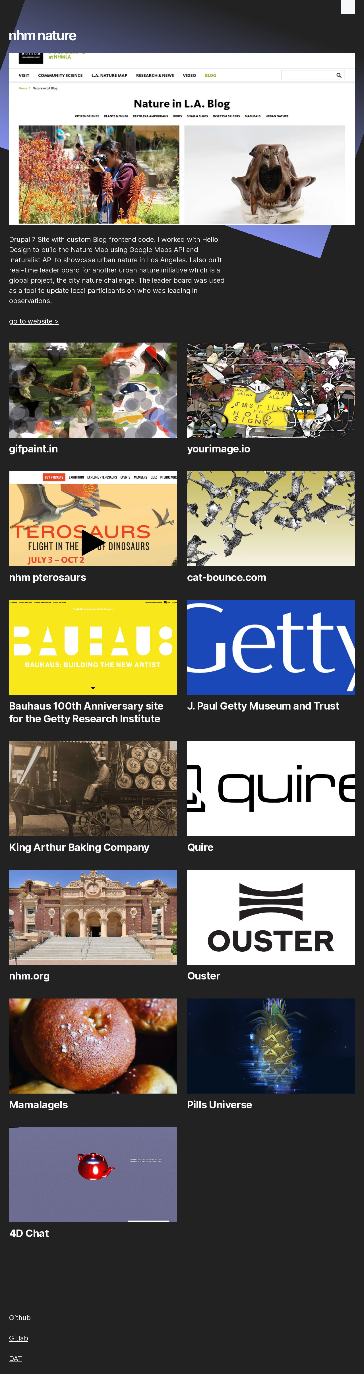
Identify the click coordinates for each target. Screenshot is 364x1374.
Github (19, 1318)
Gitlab (18, 1338)
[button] (348, 7)
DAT (15, 1358)
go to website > (34, 321)
